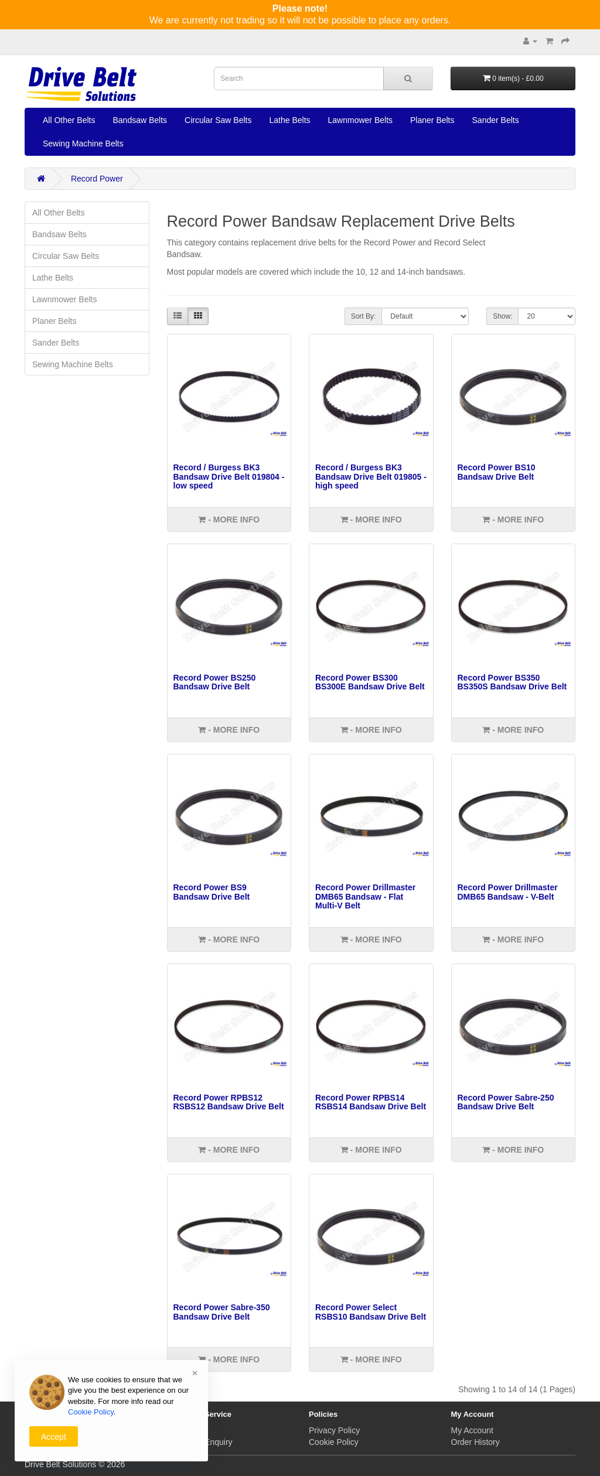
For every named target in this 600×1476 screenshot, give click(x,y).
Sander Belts (495, 120)
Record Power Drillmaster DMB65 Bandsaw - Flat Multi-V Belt (365, 896)
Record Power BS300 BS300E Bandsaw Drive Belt (370, 682)
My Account (472, 1430)
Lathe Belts (289, 120)
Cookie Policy (334, 1442)
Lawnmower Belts (360, 120)
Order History (475, 1442)
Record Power (97, 178)
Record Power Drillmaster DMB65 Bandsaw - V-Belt (508, 892)
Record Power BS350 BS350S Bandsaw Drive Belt (512, 682)
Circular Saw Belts (218, 120)
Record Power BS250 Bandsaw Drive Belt (214, 682)
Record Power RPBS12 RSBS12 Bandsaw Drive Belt (228, 1102)
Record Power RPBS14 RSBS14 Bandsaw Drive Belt (370, 1102)
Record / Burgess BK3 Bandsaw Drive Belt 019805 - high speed (371, 476)
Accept (53, 1436)
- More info (229, 519)
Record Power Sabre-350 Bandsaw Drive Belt (221, 1312)
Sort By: (363, 316)
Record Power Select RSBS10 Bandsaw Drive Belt (370, 1312)
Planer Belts (432, 120)
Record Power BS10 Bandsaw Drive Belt (497, 472)
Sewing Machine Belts (83, 143)
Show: (502, 316)
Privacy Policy (334, 1430)
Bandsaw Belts (139, 120)
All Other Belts (69, 120)
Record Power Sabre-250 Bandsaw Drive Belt (506, 1102)
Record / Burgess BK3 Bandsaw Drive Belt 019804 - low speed (229, 476)
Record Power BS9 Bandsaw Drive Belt (211, 892)
